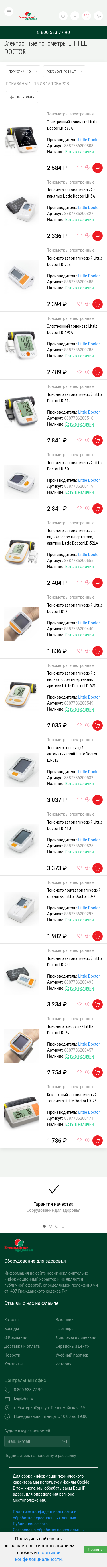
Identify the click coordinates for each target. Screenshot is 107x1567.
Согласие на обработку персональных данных (48, 1521)
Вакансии (65, 1308)
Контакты (13, 1352)
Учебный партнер (72, 1343)
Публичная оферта (30, 1512)
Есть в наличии (79, 140)
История (63, 1352)
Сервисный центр (72, 1334)
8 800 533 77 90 (53, 20)
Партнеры (65, 1317)
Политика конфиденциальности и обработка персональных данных (44, 1503)
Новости (12, 1343)
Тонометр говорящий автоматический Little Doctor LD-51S (72, 742)
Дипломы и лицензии (76, 1325)
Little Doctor (89, 128)
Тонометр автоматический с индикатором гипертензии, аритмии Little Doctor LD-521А (72, 525)
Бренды (11, 1317)
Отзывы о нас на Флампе (31, 1291)
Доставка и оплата (22, 1334)
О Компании (15, 1325)
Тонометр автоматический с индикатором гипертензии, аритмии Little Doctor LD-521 (71, 668)
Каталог (11, 1308)
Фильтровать (22, 85)
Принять (95, 1549)
